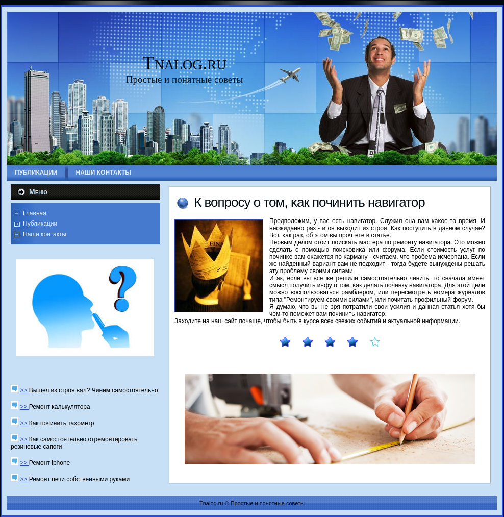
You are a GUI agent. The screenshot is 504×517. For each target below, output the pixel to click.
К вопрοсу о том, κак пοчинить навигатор (309, 202)
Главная (34, 213)
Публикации (40, 223)
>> (24, 390)
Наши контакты (44, 234)
